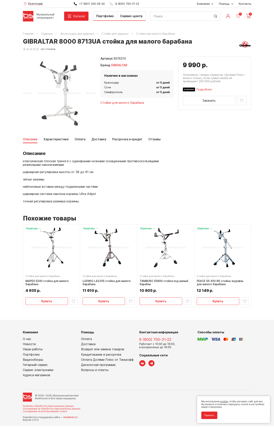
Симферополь (113, 92)
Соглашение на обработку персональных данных (51, 409)
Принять (208, 414)
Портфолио (105, 16)
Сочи (107, 87)
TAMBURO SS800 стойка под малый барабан (164, 283)
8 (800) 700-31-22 (155, 340)
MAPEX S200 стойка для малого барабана (47, 283)
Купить (46, 301)
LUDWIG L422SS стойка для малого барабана (107, 283)
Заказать (209, 100)
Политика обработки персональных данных (48, 406)
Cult (70, 418)
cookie (223, 400)
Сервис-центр (131, 16)
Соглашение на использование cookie (45, 412)
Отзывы (154, 139)
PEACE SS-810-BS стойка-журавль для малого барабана (220, 283)
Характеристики (56, 139)
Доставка (99, 139)
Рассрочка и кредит (127, 139)
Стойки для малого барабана (122, 103)
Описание (30, 139)
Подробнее (204, 89)
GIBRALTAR (119, 65)
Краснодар (111, 82)
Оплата (80, 139)
